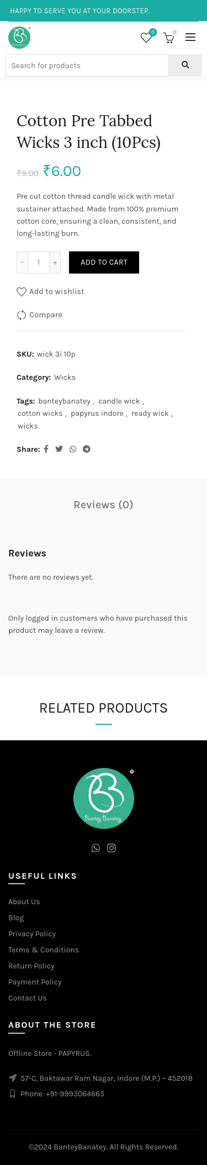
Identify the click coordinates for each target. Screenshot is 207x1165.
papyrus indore (97, 413)
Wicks (65, 377)
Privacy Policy (32, 934)
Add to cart (104, 262)
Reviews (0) (103, 504)
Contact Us (27, 998)
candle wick (119, 401)
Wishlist (152, 33)
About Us (24, 901)
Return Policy (31, 966)
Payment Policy (35, 982)
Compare (45, 314)
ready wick (150, 413)
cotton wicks (40, 413)
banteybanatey (64, 401)
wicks (28, 426)
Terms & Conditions (43, 950)
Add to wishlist (56, 291)
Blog (16, 917)
